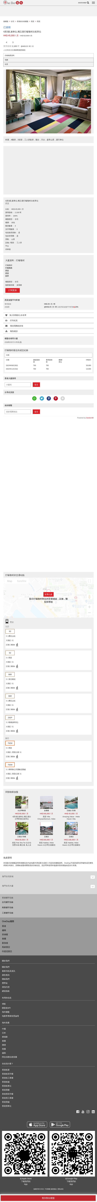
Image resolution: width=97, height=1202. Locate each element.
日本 (4, 1033)
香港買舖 (5, 1102)
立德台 (46, 837)
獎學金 (5, 983)
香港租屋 (5, 1070)
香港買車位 (6, 1106)
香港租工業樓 (7, 1078)
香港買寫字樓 (7, 1094)
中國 (4, 1029)
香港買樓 (5, 1090)
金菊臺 (46, 810)
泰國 (4, 938)
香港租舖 (5, 1082)
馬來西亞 (6, 947)
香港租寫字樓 (7, 1074)
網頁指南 (5, 991)
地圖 (6, 60)
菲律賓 (5, 934)
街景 (6, 64)
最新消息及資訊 (8, 971)
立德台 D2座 (71, 810)
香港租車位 (6, 1086)
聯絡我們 (5, 979)
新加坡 (5, 943)
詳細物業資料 (9, 55)
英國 (4, 1049)
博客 (4, 1004)
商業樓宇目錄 (7, 907)
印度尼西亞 (7, 951)
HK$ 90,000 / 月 (21, 840)
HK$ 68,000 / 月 (46, 814)
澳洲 (4, 1045)
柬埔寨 (5, 1037)
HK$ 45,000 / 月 (71, 814)
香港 (4, 926)
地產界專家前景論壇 (10, 1016)
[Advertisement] (48, 168)
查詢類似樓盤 (48, 1198)
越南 (4, 930)
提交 (36, 385)
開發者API (6, 1008)
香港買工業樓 (7, 1098)
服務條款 (54, 1189)
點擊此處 (48, 594)
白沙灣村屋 (22, 810)
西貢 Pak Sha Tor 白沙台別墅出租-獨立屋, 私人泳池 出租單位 (21, 845)
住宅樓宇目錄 (7, 902)
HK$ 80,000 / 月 (21, 814)
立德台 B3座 (21, 837)
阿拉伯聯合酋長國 (9, 1057)
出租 (7, 355)
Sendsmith (90, 418)
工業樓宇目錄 (7, 913)
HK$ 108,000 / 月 (71, 840)
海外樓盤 (5, 1012)
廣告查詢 (5, 975)
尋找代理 (5, 987)
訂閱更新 (12, 290)
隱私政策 (60, 1189)
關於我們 (5, 967)
